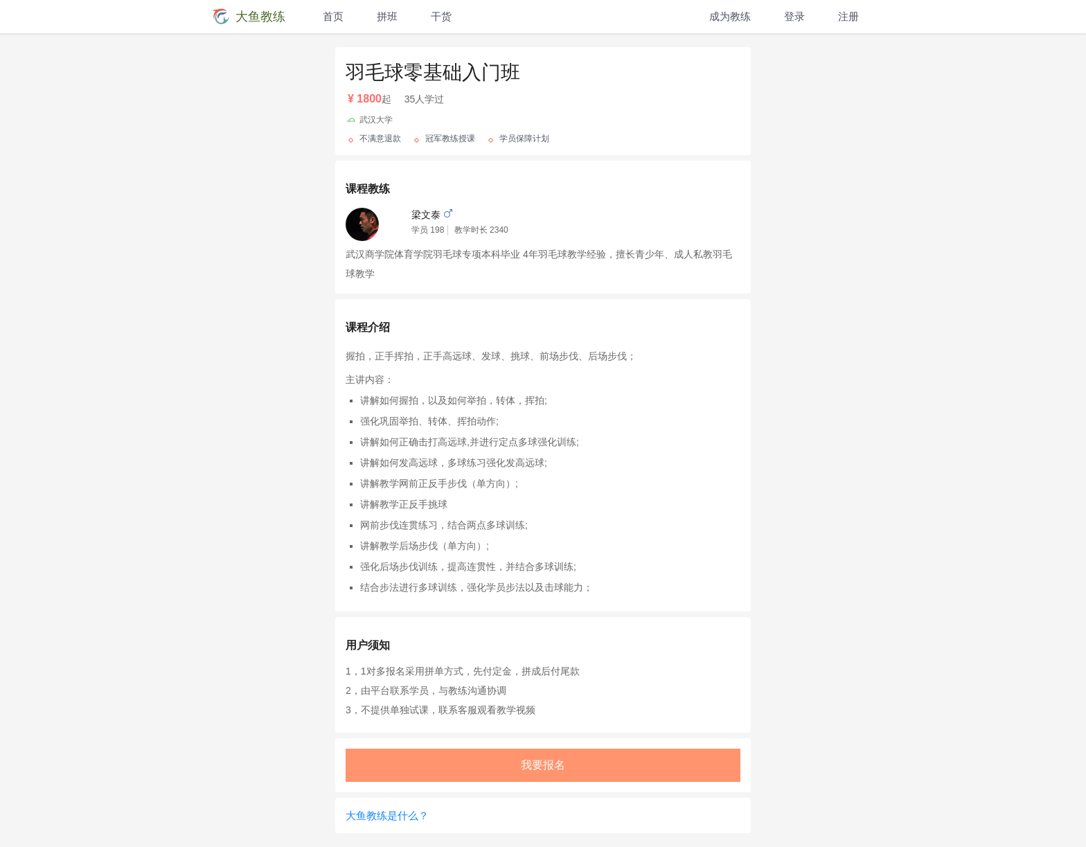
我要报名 (543, 765)
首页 (333, 16)
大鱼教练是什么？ (387, 815)
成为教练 (730, 16)
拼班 (387, 16)
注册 (848, 16)
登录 (794, 16)
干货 (441, 16)
